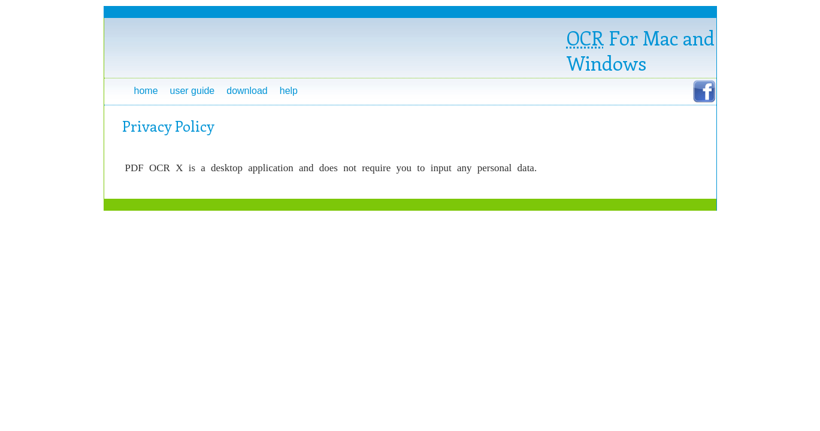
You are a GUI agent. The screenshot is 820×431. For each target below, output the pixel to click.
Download (247, 91)
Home (146, 91)
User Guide (192, 91)
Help (289, 91)
